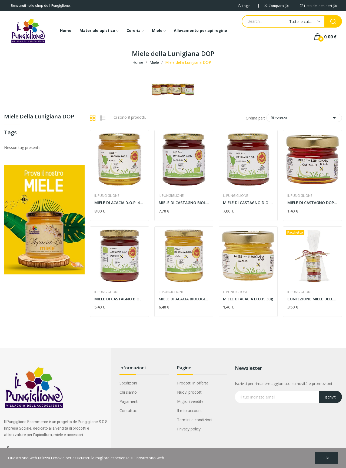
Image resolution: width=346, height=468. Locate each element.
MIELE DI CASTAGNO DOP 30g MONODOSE (312, 202)
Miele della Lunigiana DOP (39, 117)
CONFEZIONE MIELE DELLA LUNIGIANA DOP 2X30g (312, 298)
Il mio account (189, 410)
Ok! (326, 457)
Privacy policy (189, 429)
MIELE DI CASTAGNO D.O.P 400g (248, 202)
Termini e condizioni (194, 419)
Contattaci (128, 410)
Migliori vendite (190, 401)
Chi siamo (128, 392)
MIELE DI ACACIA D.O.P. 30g (248, 298)
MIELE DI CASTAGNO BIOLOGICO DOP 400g (184, 202)
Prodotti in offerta (192, 383)
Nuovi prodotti (189, 392)
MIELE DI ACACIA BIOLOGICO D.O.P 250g (184, 298)
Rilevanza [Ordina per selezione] (304, 118)
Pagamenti (128, 401)
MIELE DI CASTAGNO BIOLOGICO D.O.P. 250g (119, 298)
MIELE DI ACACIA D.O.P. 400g (119, 202)
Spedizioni (128, 383)
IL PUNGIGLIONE (106, 195)
